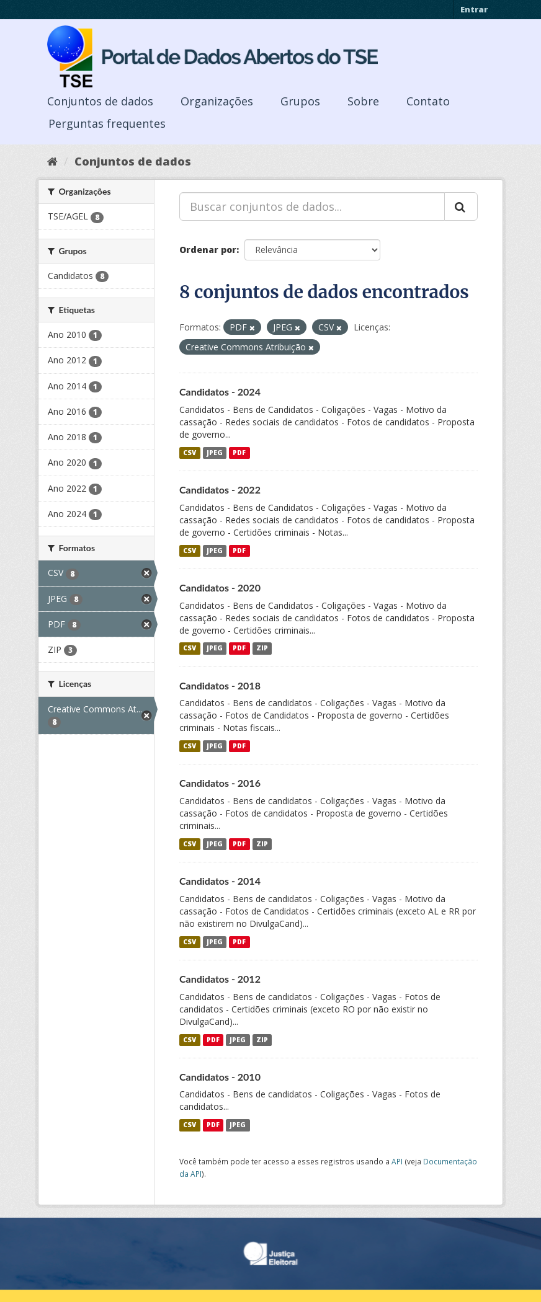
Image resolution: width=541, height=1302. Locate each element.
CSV (189, 452)
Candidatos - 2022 (220, 489)
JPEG (215, 452)
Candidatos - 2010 (220, 1077)
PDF (239, 452)
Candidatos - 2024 (220, 391)
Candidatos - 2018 (220, 685)
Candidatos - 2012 (220, 979)
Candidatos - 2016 (220, 783)
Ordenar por (207, 249)
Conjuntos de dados (100, 101)
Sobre (363, 101)
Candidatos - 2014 (220, 881)
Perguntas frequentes (107, 123)
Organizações (217, 101)
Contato (428, 101)
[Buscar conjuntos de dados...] (312, 206)
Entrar (474, 9)
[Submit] (461, 206)
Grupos (300, 101)
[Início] (52, 161)
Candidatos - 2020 (220, 587)
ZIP (262, 648)
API (397, 1161)
